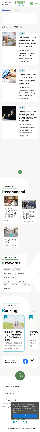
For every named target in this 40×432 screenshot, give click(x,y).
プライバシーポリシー (22, 410)
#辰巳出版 (21, 273)
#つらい (6, 285)
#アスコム (15, 285)
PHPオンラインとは (11, 386)
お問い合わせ (9, 393)
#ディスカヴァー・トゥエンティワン (15, 281)
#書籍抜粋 (7, 270)
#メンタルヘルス (9, 273)
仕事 (21, 33)
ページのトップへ (20, 376)
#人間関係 (17, 270)
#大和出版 (7, 288)
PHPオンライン (6, 10)
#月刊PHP (25, 285)
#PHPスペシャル (9, 277)
